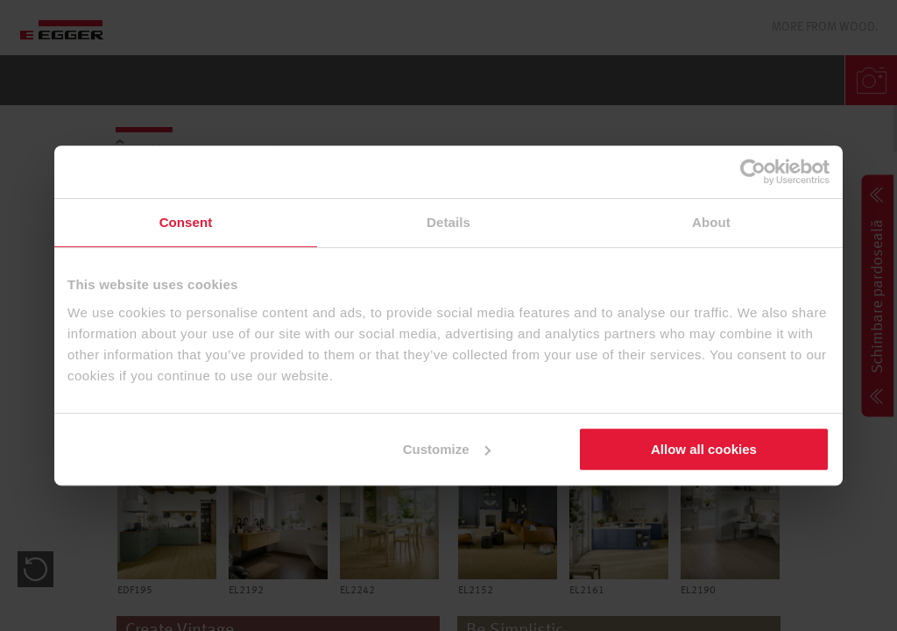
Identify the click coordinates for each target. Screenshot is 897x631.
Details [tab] (448, 222)
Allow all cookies (704, 449)
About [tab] (711, 222)
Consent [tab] (186, 222)
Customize (447, 449)
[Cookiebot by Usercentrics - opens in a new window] (753, 172)
